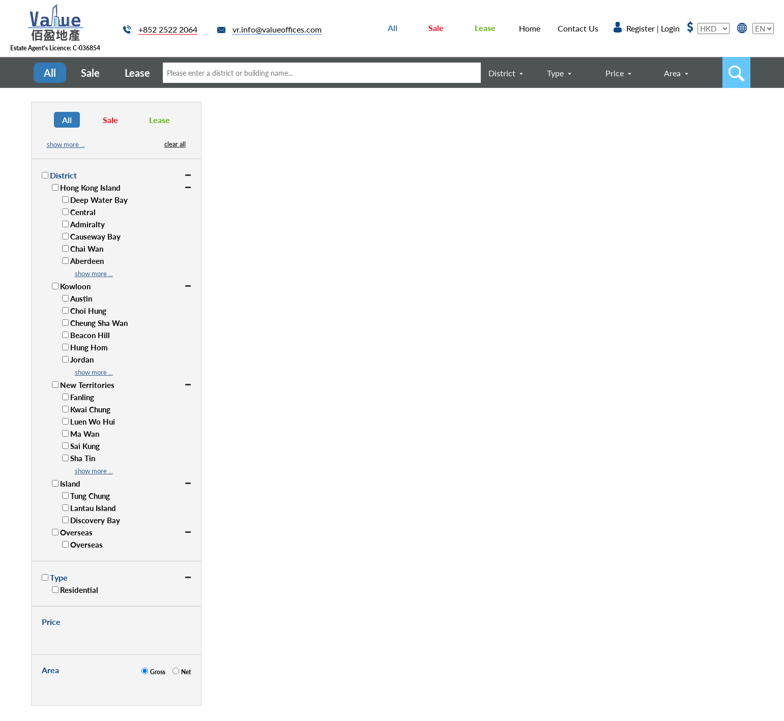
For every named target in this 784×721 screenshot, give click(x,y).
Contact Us (578, 28)
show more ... (66, 144)
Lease (485, 28)
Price (614, 73)
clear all (175, 144)
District (501, 73)
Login (670, 28)
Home (529, 28)
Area (672, 73)
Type (555, 73)
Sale (436, 28)
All (392, 28)
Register (640, 28)
